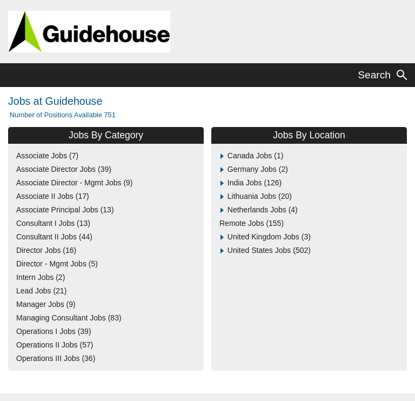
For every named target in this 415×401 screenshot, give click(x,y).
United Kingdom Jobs (269, 236)
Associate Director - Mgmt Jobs (74, 182)
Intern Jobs (40, 277)
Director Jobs (46, 250)
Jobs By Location (309, 135)
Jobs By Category (106, 135)
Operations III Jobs (55, 358)
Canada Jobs (255, 155)
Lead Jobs (41, 290)
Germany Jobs (257, 169)
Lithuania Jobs (259, 196)
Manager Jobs (46, 304)
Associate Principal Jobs (65, 209)
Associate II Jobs (52, 196)
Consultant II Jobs (54, 236)
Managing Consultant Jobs (69, 317)
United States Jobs (269, 250)
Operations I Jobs (53, 331)
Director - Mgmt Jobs (57, 263)
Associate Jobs (47, 155)
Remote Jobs (251, 223)
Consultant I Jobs (53, 223)
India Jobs (254, 182)
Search (374, 75)
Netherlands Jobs (262, 209)
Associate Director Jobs (63, 169)
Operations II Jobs (54, 344)
